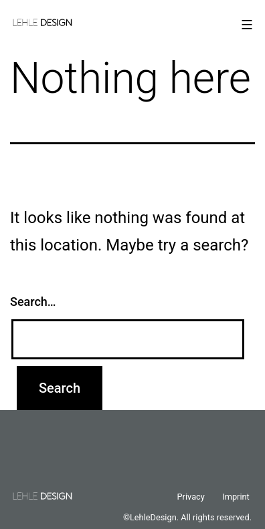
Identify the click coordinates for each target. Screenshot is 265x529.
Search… (33, 302)
